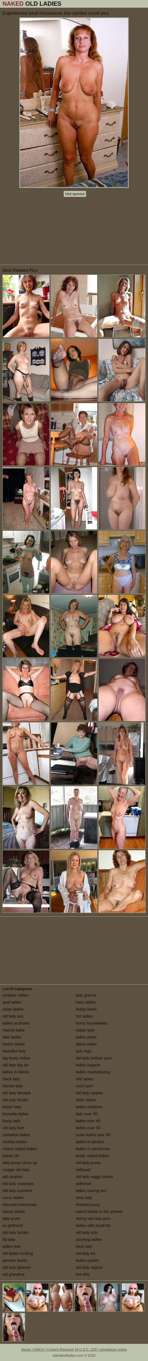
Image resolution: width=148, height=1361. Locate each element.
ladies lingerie (88, 1065)
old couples (12, 1177)
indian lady (85, 1030)
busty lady (11, 1121)
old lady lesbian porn (94, 1058)
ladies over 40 (88, 1121)
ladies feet (11, 1246)
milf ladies (84, 1079)
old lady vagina (89, 1267)
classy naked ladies (19, 1149)
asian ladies (13, 1009)
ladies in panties (90, 1142)
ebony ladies (13, 1211)
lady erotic (11, 1218)
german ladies (15, 1260)
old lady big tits (15, 1065)
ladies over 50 (88, 1128)
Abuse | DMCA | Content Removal (47, 1350)
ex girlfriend (12, 1225)
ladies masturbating (93, 1072)
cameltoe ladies (16, 1135)
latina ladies (86, 1044)
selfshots (83, 1184)
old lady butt (13, 1128)
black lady (11, 1079)
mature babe (13, 1030)
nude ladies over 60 (93, 1135)
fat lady (8, 1239)
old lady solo (87, 1232)
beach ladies (13, 1044)
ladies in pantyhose (93, 1149)
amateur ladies (15, 995)
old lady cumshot (17, 1191)
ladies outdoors (89, 1107)
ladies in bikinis (15, 1072)
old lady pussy (88, 1163)
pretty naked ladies (92, 1156)
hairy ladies (86, 1002)
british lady (11, 1107)
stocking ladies (89, 1239)
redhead (83, 1170)
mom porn (85, 1086)
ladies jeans (86, 1037)
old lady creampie (17, 1184)
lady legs (83, 1051)
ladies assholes (16, 1023)
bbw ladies (11, 1037)
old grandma (13, 1274)
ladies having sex (91, 1191)
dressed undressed (19, 1204)
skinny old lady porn (93, 1218)
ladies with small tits (93, 1225)
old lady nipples (89, 1093)
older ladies (86, 1100)
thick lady (84, 1246)
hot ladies (84, 1016)
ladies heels (86, 1009)
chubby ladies (14, 1142)
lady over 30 (86, 1114)
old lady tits (86, 1253)
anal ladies (12, 1002)
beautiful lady (14, 1051)
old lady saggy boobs (94, 1177)
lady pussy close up (19, 1163)
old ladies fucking (17, 1253)
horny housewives (92, 1023)
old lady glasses (16, 1267)
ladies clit (10, 1156)
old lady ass (13, 1016)
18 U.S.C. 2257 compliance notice (100, 1350)
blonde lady (12, 1086)
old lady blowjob (16, 1093)
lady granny (86, 995)
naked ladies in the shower (99, 1211)
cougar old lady (16, 1170)
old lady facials (15, 1232)
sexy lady (84, 1198)
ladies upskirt (87, 1260)
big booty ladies (16, 1058)
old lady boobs (15, 1100)
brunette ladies (15, 1114)
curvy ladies (12, 1198)
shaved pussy (88, 1204)
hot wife (82, 1274)
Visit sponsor (75, 194)
